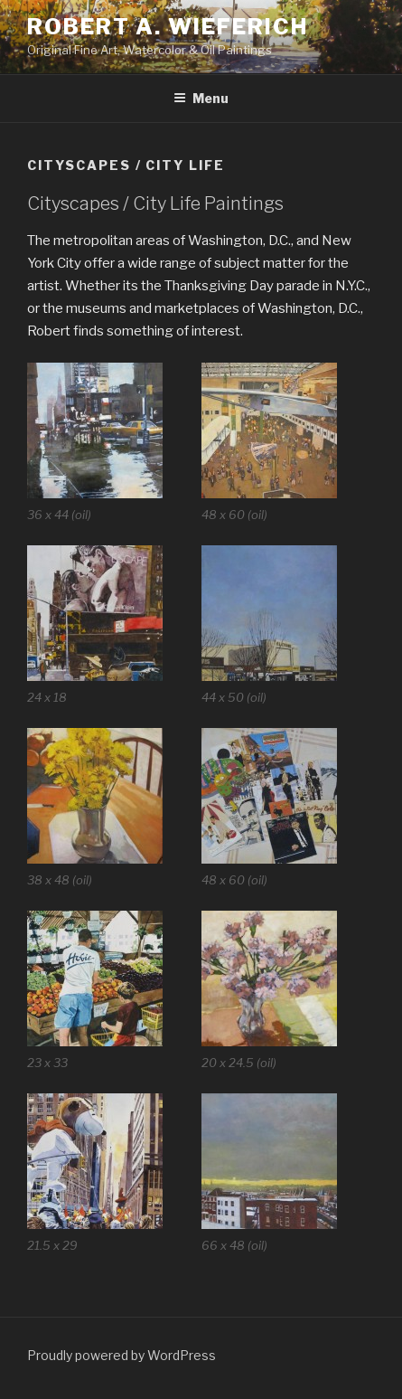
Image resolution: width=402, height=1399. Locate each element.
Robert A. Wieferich (167, 27)
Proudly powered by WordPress (121, 1355)
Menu (201, 98)
